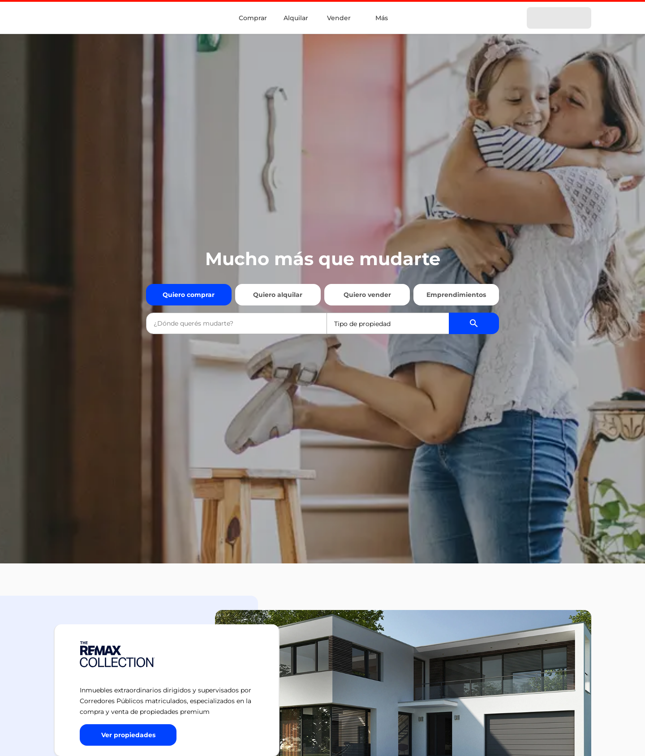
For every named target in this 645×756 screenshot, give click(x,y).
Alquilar (296, 18)
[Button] (128, 735)
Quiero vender (367, 295)
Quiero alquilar (277, 295)
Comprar (253, 18)
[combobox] (236, 323)
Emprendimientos (456, 295)
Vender (339, 18)
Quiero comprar (189, 295)
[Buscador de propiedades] (474, 323)
